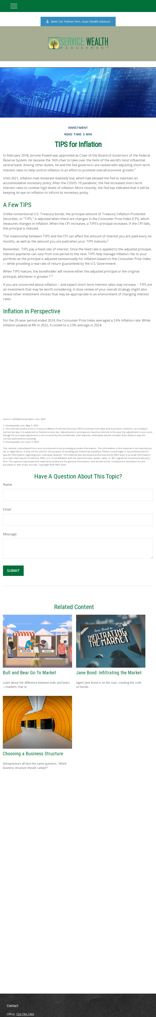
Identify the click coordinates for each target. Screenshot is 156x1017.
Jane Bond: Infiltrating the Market (109, 672)
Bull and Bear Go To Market (29, 672)
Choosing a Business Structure (33, 753)
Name (7, 484)
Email (7, 509)
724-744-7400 (25, 1014)
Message (10, 534)
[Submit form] (13, 570)
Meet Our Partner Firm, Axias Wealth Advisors (78, 21)
